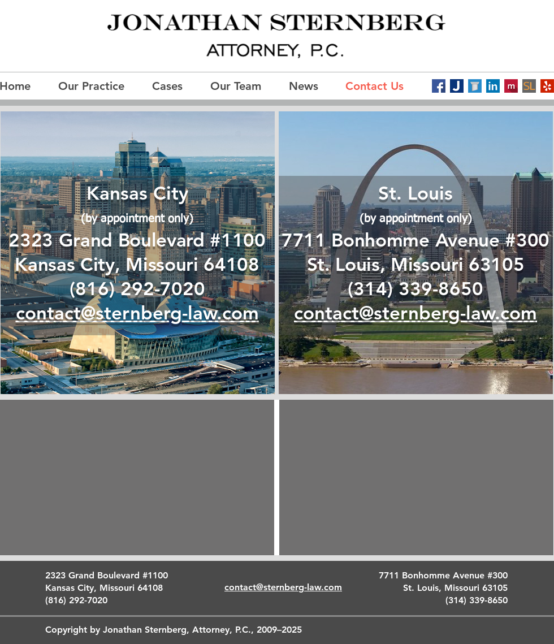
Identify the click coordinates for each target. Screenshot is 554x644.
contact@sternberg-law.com (415, 312)
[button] (241, 86)
